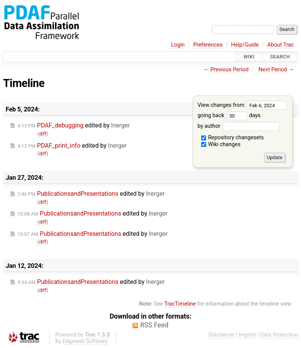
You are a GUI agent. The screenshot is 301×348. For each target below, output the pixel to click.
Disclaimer (222, 335)
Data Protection (279, 335)
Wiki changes (221, 144)
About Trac (280, 45)
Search (280, 57)
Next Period (273, 69)
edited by (74, 125)
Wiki (249, 57)
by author (238, 126)
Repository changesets (232, 137)
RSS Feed (154, 325)
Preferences (208, 45)
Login (178, 45)
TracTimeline (180, 304)
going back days (228, 115)
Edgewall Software (85, 341)
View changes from (242, 105)
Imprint (247, 335)
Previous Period (229, 69)
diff (42, 134)
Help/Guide (245, 45)
